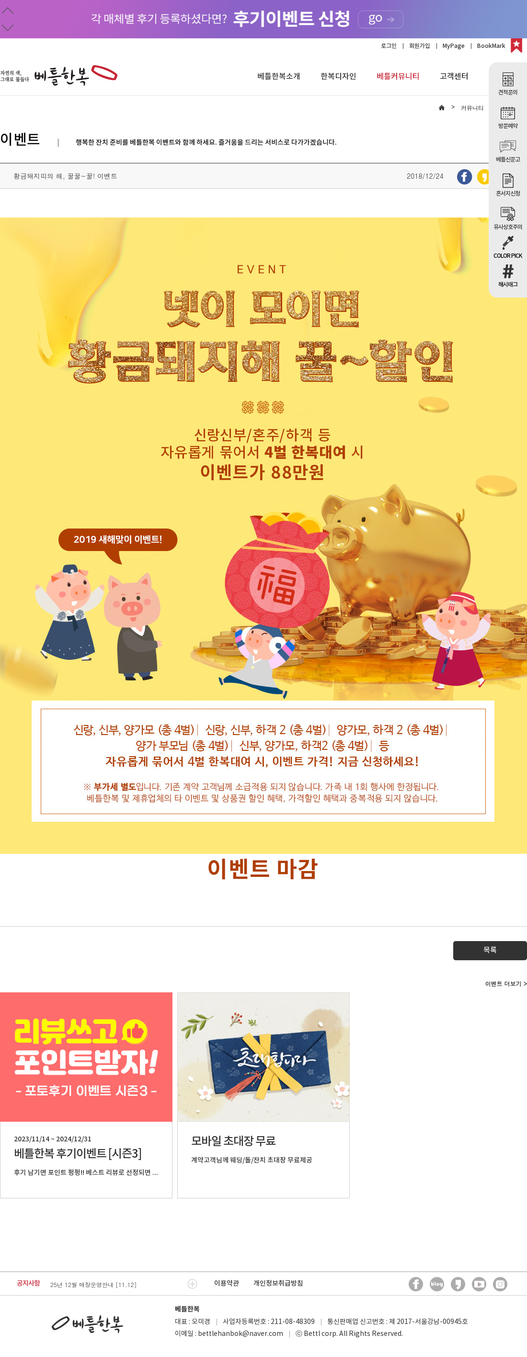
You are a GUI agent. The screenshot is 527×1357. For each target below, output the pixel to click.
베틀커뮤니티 (398, 76)
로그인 (389, 46)
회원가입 (419, 46)
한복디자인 (338, 76)
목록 (490, 950)
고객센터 (454, 76)
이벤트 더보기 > (506, 983)
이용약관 (226, 1283)
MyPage (454, 46)
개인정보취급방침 (278, 1283)
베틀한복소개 (278, 76)
